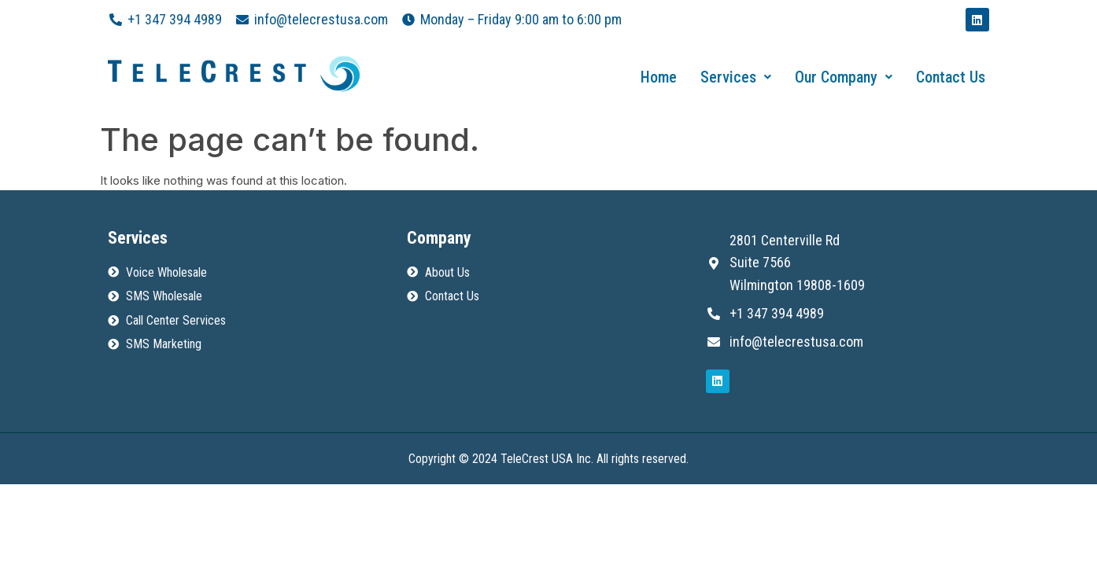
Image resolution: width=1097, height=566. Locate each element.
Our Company (843, 77)
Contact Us (950, 77)
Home (659, 77)
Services (735, 77)
